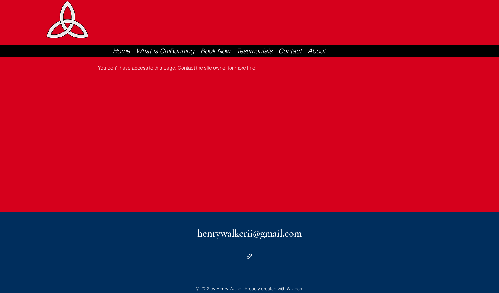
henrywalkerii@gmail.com (249, 233)
